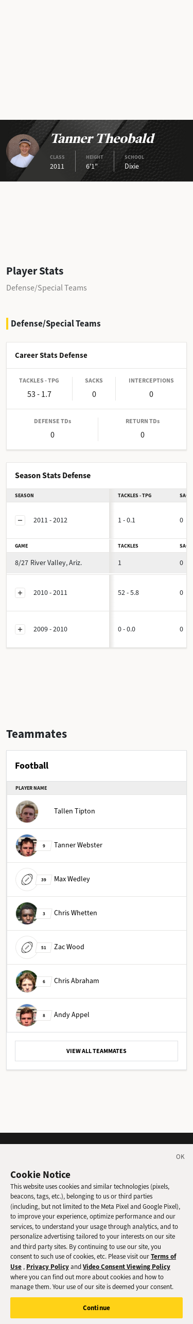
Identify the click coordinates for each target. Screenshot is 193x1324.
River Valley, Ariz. (48, 563)
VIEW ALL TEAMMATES (96, 1051)
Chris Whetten (56, 913)
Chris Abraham (57, 981)
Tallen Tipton (55, 811)
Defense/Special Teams (46, 287)
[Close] (180, 1163)
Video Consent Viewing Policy (126, 1271)
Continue (96, 1312)
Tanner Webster (58, 845)
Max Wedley (52, 879)
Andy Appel (52, 1015)
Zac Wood (49, 947)
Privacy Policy (47, 1271)
